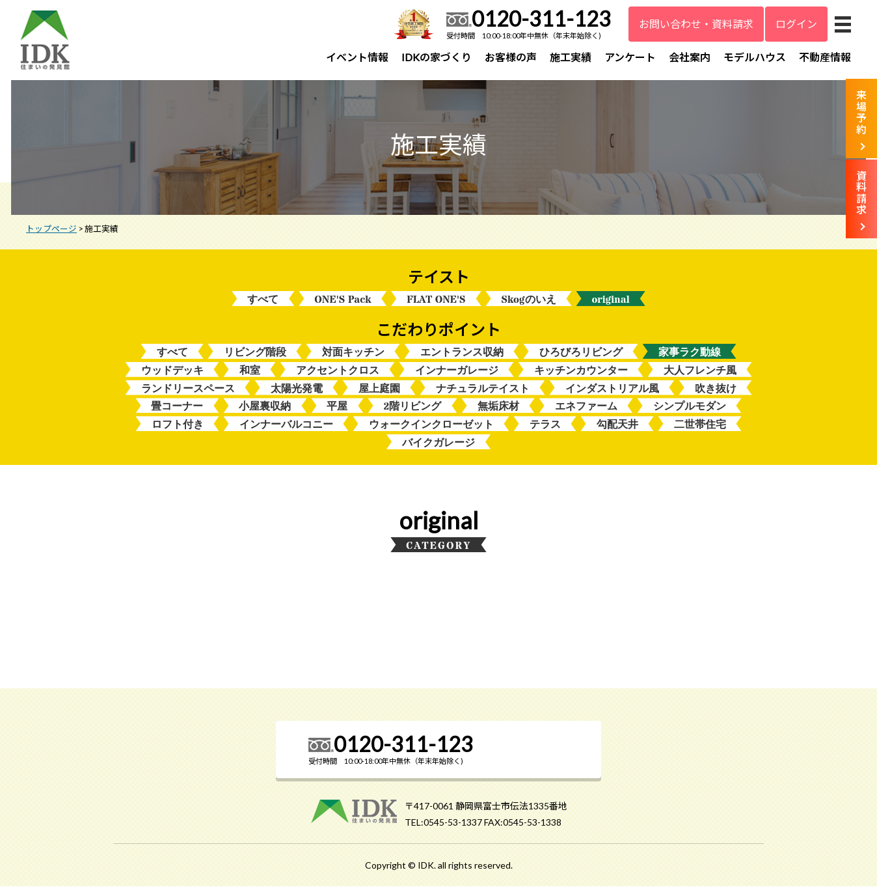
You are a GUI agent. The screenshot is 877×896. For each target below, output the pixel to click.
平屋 (337, 414)
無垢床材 (498, 414)
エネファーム (586, 414)
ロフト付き (178, 433)
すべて (262, 305)
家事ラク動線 (689, 358)
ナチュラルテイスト (483, 396)
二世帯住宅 (700, 433)
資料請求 (861, 192)
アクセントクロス (337, 377)
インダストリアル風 (612, 396)
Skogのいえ (529, 305)
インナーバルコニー (286, 433)
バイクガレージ (438, 452)
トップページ (51, 234)
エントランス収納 (462, 358)
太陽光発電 (297, 396)
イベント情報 (357, 57)
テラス (545, 433)
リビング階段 (255, 358)
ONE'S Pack (342, 305)
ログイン (796, 24)
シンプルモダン (689, 414)
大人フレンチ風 (700, 377)
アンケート (630, 57)
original (611, 305)
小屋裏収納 (265, 414)
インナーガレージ (456, 377)
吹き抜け (715, 396)
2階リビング (412, 414)
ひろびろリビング (581, 358)
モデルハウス (754, 57)
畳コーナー (177, 414)
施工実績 (570, 57)
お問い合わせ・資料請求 (696, 24)
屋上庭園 (379, 396)
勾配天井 (617, 433)
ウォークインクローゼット (431, 433)
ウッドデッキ (172, 377)
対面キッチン (353, 358)
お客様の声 (511, 57)
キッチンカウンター (581, 377)
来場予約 (861, 112)
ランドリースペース (188, 396)
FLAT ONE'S (436, 305)
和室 (249, 377)
